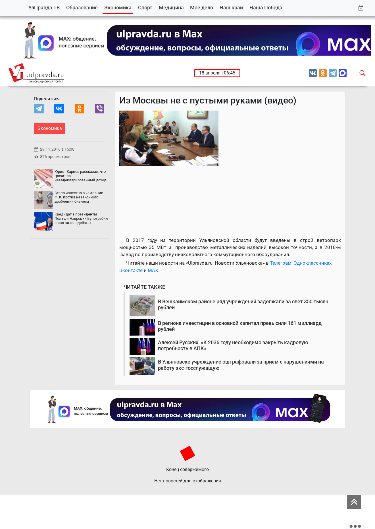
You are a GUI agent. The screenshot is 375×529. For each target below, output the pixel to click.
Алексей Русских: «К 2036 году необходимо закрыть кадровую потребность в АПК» (233, 345)
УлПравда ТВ (44, 8)
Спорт (145, 8)
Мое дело (201, 8)
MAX (153, 270)
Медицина (171, 8)
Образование (82, 8)
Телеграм (280, 263)
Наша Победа (265, 8)
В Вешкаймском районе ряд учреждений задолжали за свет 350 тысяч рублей (243, 304)
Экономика (118, 8)
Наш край (231, 8)
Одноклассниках (312, 263)
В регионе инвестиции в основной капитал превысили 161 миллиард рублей (240, 326)
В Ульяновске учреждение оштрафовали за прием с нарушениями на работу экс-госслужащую (241, 365)
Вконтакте (131, 270)
